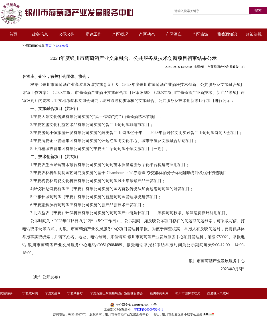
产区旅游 (200, 34)
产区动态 (147, 34)
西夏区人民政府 (218, 293)
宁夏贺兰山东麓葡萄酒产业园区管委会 (116, 293)
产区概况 (120, 34)
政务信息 (40, 34)
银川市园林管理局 (187, 293)
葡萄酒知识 (227, 34)
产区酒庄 (174, 34)
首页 (13, 34)
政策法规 (254, 34)
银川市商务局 (159, 293)
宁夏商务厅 (75, 293)
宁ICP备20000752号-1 (148, 309)
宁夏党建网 (53, 293)
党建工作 (93, 34)
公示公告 (67, 34)
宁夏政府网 (30, 293)
